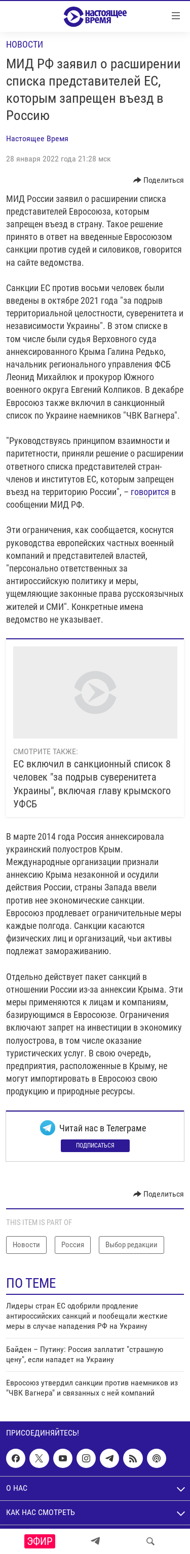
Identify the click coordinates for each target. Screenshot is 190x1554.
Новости (24, 44)
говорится (150, 491)
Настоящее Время (37, 138)
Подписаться (95, 1145)
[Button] (158, 180)
